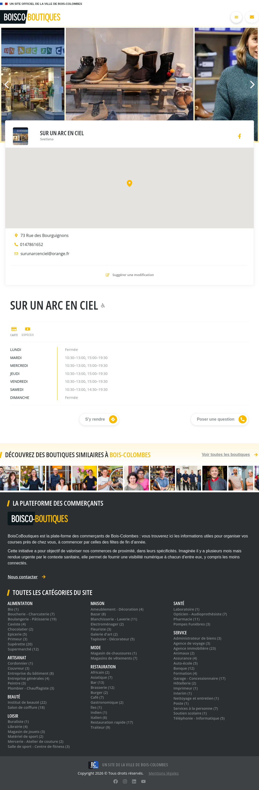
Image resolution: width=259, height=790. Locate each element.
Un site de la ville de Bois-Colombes (135, 765)
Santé (179, 603)
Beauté (14, 696)
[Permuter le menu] (236, 17)
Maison (97, 603)
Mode (96, 647)
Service (180, 632)
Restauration (103, 666)
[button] (250, 84)
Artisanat (17, 657)
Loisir (13, 716)
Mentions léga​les (164, 773)
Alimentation (20, 603)
